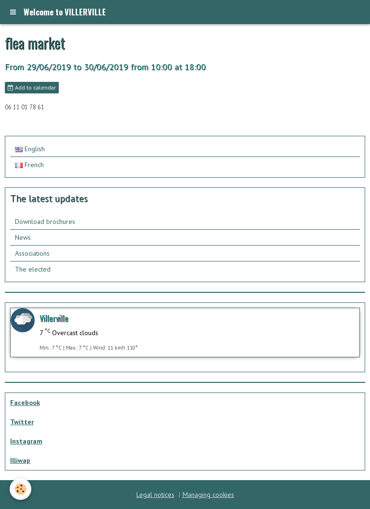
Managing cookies (208, 494)
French (29, 164)
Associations (32, 253)
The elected (33, 269)
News (23, 237)
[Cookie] (20, 489)
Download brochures (45, 221)
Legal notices (155, 494)
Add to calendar (32, 87)
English (30, 148)
